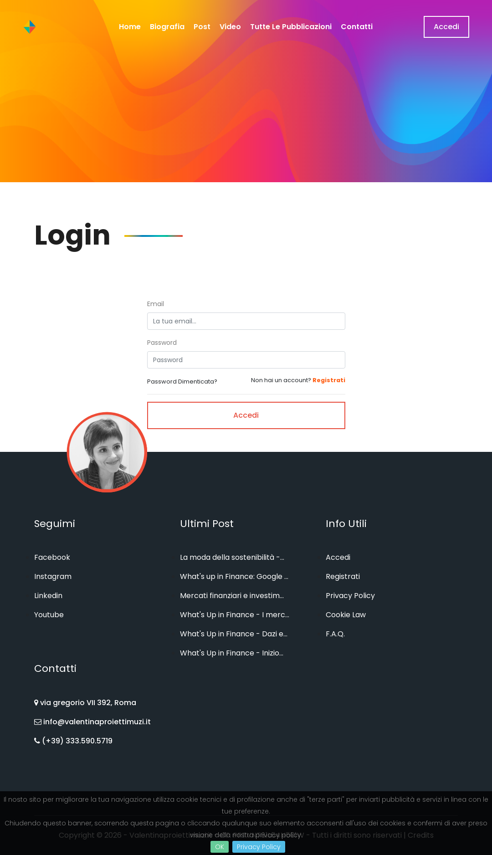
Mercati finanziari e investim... (232, 595)
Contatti (357, 26)
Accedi (446, 26)
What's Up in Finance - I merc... (234, 614)
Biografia (167, 26)
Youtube (49, 614)
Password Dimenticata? (182, 381)
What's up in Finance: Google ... (234, 576)
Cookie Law (346, 614)
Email (155, 303)
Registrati (343, 576)
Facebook (52, 557)
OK (219, 846)
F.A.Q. (335, 634)
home (130, 26)
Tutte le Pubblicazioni (291, 26)
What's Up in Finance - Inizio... (231, 653)
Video (230, 26)
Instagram (53, 576)
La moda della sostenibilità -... (232, 557)
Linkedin (48, 595)
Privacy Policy (259, 846)
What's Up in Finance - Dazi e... (233, 634)
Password (162, 342)
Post (202, 26)
